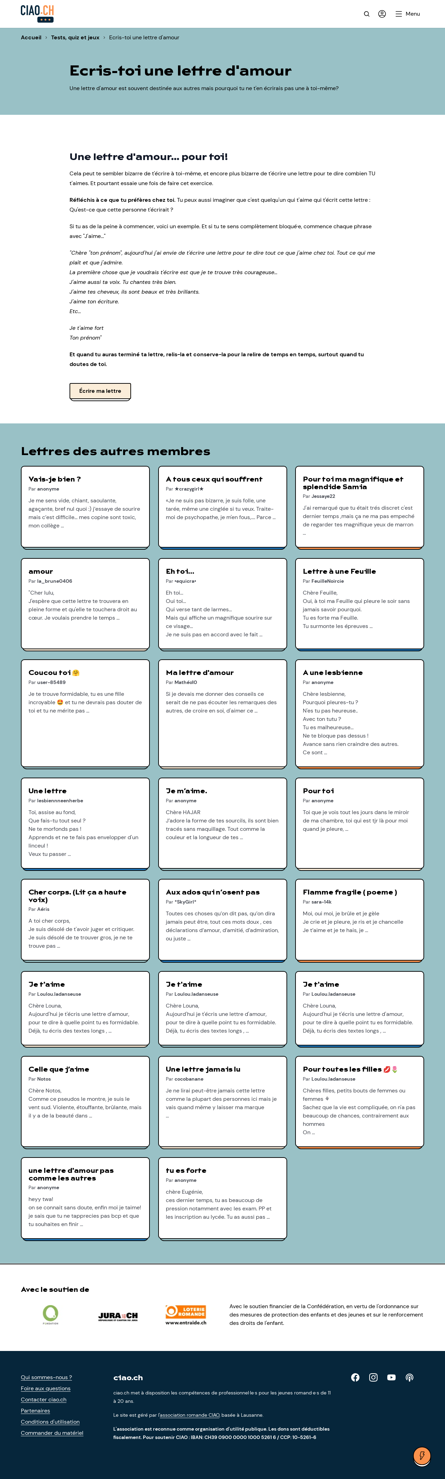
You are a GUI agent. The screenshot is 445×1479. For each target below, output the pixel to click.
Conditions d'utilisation (50, 1421)
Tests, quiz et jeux (75, 37)
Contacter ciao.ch (43, 1399)
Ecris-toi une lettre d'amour (144, 37)
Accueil (31, 37)
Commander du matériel (52, 1433)
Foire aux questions (46, 1388)
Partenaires (35, 1410)
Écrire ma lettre (100, 391)
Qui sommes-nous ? (46, 1377)
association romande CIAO (189, 1415)
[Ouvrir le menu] (408, 13)
